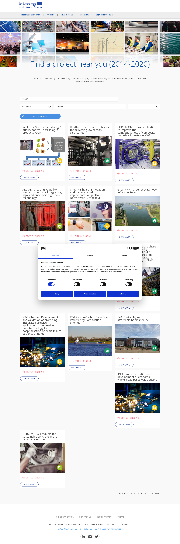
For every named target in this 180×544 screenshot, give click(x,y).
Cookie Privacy (103, 517)
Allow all (123, 294)
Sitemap (120, 517)
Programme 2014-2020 (30, 15)
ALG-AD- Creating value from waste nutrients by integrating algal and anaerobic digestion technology (42, 194)
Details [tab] (90, 256)
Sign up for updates (104, 15)
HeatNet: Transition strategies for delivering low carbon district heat (89, 129)
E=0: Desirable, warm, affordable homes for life (133, 318)
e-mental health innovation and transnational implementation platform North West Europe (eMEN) (87, 194)
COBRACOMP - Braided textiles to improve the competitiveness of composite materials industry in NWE (136, 131)
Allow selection (90, 294)
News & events (66, 15)
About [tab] (124, 256)
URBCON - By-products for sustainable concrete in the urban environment (39, 436)
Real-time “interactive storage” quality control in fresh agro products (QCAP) (41, 129)
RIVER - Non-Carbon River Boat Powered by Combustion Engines (89, 319)
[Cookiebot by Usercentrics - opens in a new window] (129, 248)
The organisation (65, 517)
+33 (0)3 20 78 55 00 (68, 529)
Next (158, 493)
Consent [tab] (55, 256)
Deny (57, 294)
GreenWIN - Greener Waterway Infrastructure (137, 191)
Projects (50, 15)
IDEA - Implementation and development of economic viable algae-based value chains (137, 376)
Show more (29, 177)
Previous (121, 493)
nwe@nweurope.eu (115, 529)
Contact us (84, 15)
